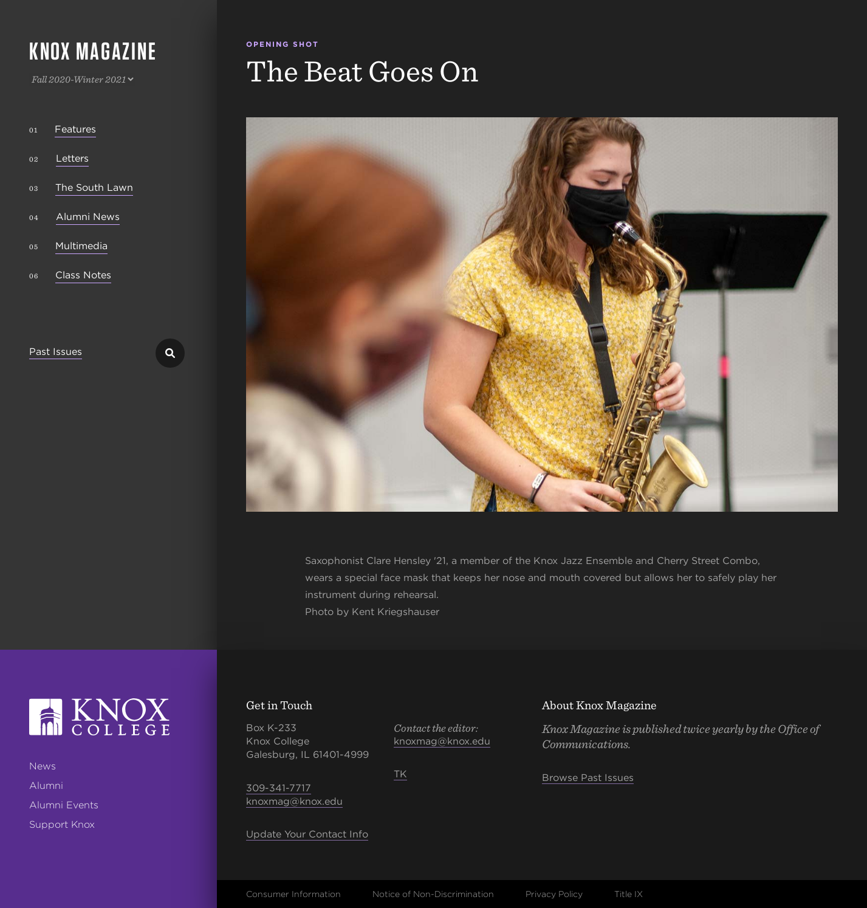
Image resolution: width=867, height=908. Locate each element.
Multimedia (81, 246)
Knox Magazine (93, 51)
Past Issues (55, 352)
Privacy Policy (554, 894)
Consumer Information (293, 894)
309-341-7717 (278, 788)
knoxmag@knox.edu (294, 801)
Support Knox (62, 824)
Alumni (46, 785)
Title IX (628, 894)
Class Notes (83, 275)
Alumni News (88, 216)
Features (75, 129)
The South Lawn (94, 187)
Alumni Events (63, 805)
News (42, 766)
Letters (72, 158)
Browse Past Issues (588, 777)
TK (400, 774)
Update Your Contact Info (307, 834)
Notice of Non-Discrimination (433, 894)
